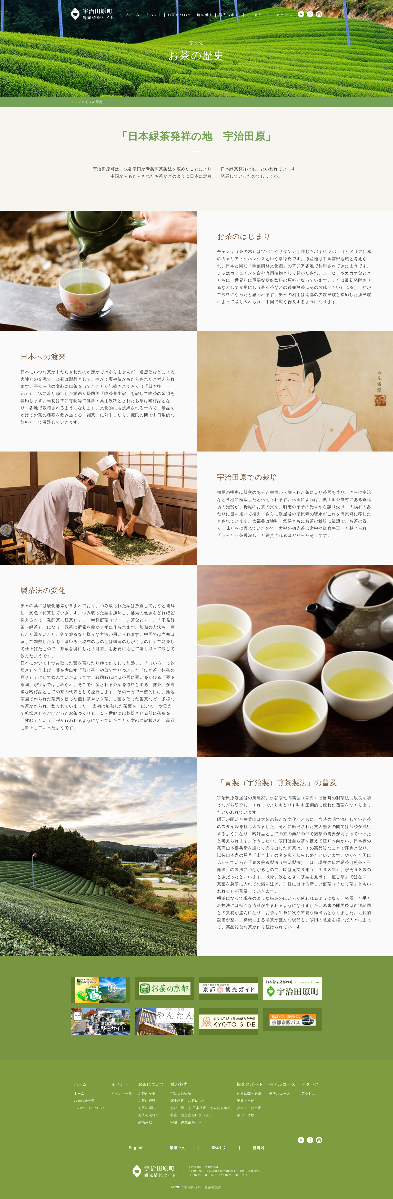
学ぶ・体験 (245, 1115)
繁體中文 (177, 1148)
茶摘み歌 (145, 1122)
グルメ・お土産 (249, 1108)
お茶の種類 (147, 1101)
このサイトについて (89, 1108)
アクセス (308, 1093)
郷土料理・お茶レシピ (188, 1101)
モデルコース (279, 1093)
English (136, 1148)
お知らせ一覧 (84, 1101)
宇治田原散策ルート (186, 1122)
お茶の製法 (147, 1108)
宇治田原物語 (181, 1093)
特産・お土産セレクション (191, 1115)
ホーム (79, 1093)
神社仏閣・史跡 (249, 1093)
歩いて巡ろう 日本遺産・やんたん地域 (200, 1108)
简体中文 (219, 1148)
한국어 (258, 1148)
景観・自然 (245, 1101)
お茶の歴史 (147, 1093)
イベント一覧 (121, 1093)
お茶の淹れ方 (148, 1115)
